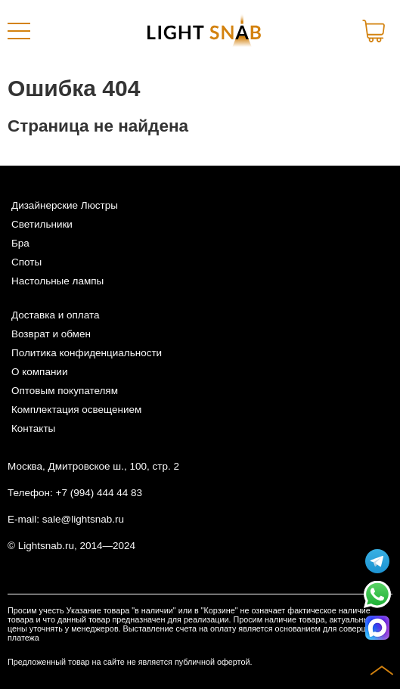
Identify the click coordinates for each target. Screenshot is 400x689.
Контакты (33, 428)
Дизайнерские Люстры (64, 205)
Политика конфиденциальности (86, 352)
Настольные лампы (57, 281)
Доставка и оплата (55, 315)
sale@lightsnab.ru (83, 519)
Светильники (42, 224)
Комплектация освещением (76, 409)
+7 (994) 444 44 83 (99, 492)
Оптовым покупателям (64, 390)
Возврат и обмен (51, 334)
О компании (39, 371)
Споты (26, 262)
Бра (20, 243)
